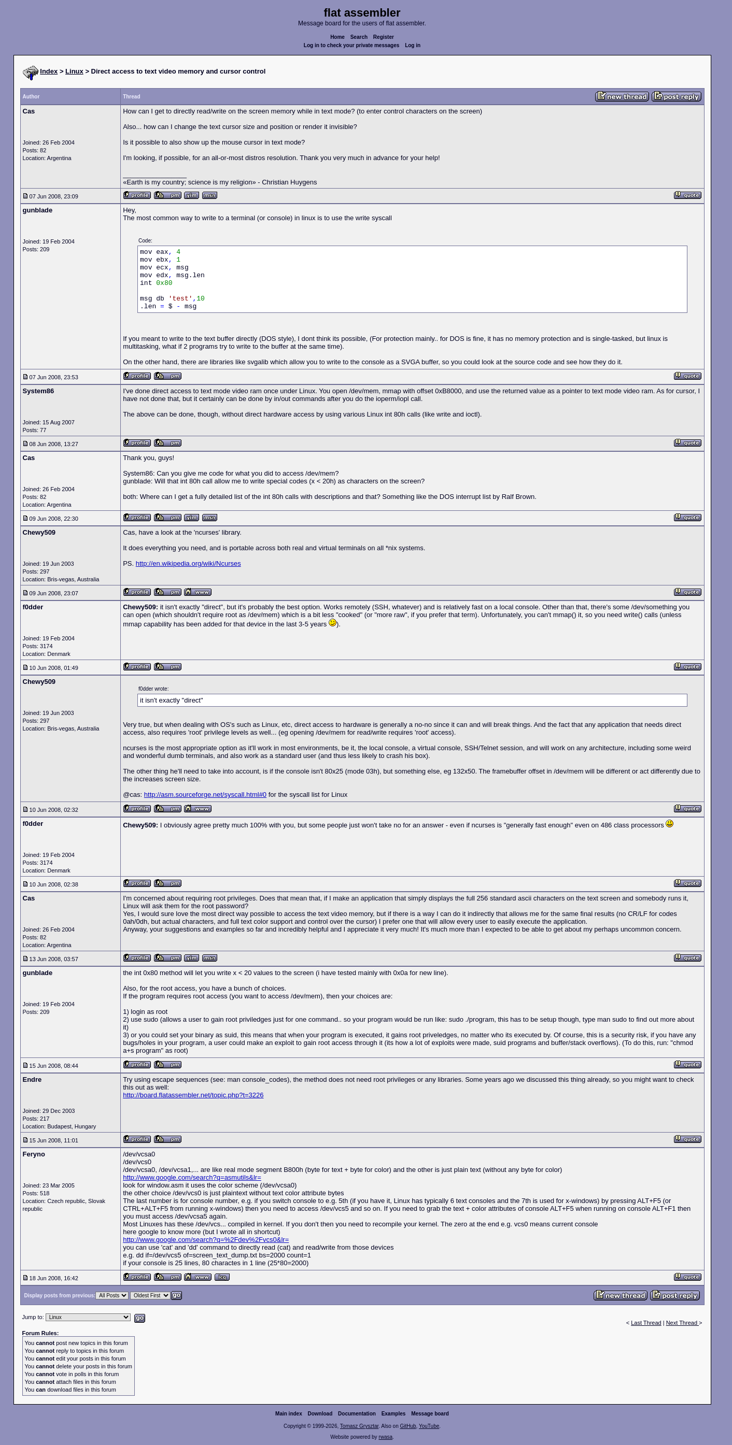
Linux (74, 71)
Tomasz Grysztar (359, 1426)
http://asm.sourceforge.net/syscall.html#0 (205, 794)
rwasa (385, 1437)
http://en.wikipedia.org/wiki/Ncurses (188, 563)
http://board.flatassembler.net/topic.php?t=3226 (193, 1095)
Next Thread (682, 1323)
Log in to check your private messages (352, 45)
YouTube (429, 1426)
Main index (288, 1414)
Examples (394, 1414)
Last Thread (646, 1323)
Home (337, 37)
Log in (412, 45)
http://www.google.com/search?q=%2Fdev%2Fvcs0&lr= (206, 1239)
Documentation (357, 1414)
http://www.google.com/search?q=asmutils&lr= (192, 1177)
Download (320, 1414)
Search (359, 37)
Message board (430, 1414)
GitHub (408, 1426)
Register (383, 37)
